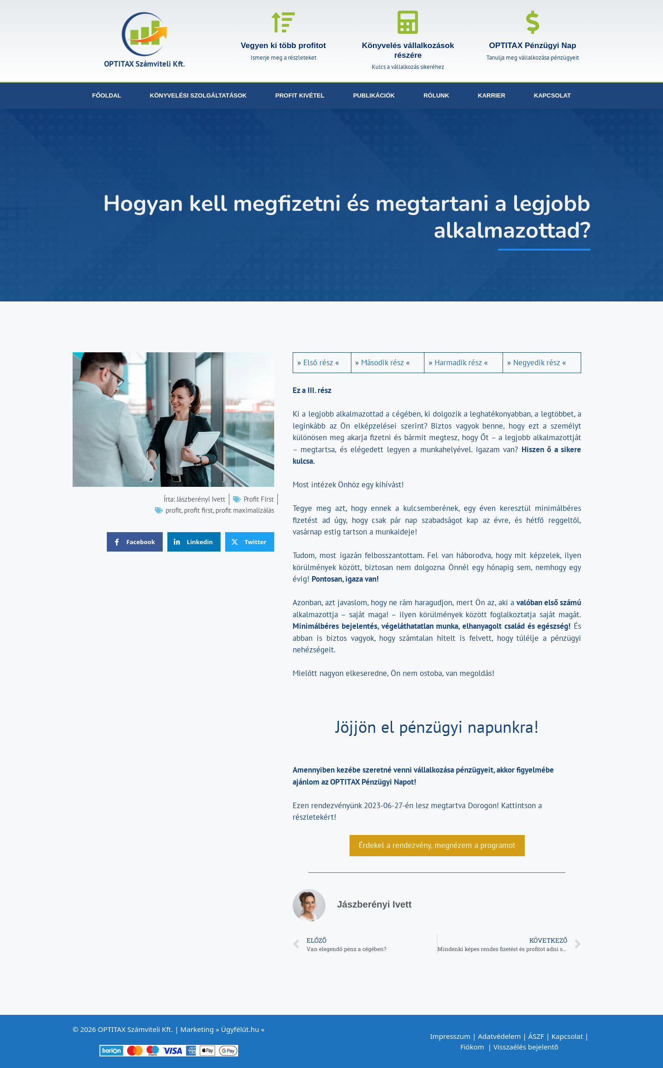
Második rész (382, 362)
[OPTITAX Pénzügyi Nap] (532, 22)
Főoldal (106, 95)
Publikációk (374, 95)
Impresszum (450, 1036)
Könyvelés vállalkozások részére (408, 50)
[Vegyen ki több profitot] (283, 22)
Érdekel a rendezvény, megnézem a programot (437, 845)
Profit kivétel (300, 95)
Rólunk (436, 95)
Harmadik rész (458, 362)
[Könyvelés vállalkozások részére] (407, 22)
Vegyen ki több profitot (283, 45)
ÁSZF (536, 1036)
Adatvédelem (499, 1036)
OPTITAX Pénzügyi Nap (533, 45)
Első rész (318, 362)
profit (173, 510)
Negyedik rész (536, 362)
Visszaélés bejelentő (526, 1046)
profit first (198, 510)
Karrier (491, 95)
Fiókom (473, 1046)
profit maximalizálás (244, 510)
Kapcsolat (552, 95)
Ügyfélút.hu (240, 1029)
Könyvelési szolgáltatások (198, 95)
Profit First (259, 499)
